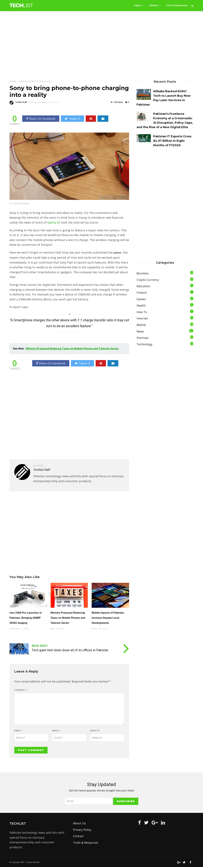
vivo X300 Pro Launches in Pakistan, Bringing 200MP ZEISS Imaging (26, 617)
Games (141, 299)
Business (143, 273)
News (32, 81)
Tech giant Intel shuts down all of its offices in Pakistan (70, 650)
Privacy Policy (82, 830)
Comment (21, 690)
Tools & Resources (176, 5)
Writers (153, 5)
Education (143, 286)
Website (95, 730)
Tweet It (72, 119)
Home (13, 81)
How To (142, 312)
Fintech (142, 293)
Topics (137, 5)
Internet (142, 318)
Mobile (23, 81)
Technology (44, 81)
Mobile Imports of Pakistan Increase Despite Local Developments (108, 617)
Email (56, 730)
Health (141, 305)
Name (18, 730)
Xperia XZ (53, 222)
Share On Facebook (40, 119)
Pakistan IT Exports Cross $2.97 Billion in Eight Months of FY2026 (172, 141)
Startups (143, 338)
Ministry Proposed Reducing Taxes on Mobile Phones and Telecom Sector (68, 617)
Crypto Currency (148, 280)
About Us (79, 823)
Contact (78, 836)
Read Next (40, 646)
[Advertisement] (101, 45)
